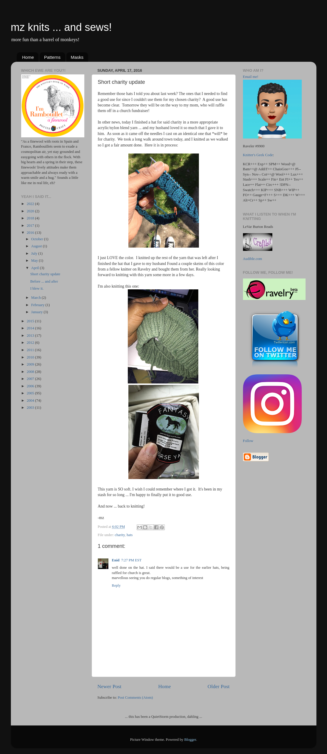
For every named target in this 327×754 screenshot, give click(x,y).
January (37, 312)
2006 (31, 386)
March (36, 298)
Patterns (52, 57)
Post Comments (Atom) (135, 697)
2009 (31, 364)
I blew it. (36, 288)
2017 (31, 225)
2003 (31, 408)
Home (28, 57)
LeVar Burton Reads (258, 227)
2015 (31, 321)
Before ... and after (44, 281)
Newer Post (110, 686)
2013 (31, 335)
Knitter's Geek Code (258, 155)
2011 (31, 350)
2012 (31, 343)
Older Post (219, 686)
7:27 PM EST (131, 560)
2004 (31, 400)
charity (120, 535)
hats (130, 535)
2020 (31, 211)
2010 (31, 357)
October (37, 239)
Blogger (190, 740)
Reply (116, 585)
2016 (31, 233)
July (34, 253)
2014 (31, 328)
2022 (31, 204)
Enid (116, 560)
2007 (31, 379)
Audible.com (252, 259)
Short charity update (45, 274)
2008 (31, 372)
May (35, 260)
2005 (31, 393)
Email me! (251, 77)
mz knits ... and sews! (61, 27)
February (38, 305)
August (37, 246)
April (35, 268)
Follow (248, 441)
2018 (31, 218)
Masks (77, 57)
